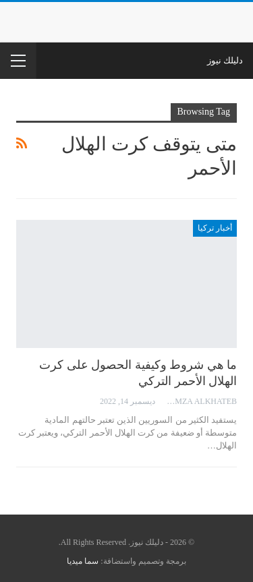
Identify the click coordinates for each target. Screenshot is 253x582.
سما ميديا (83, 561)
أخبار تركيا (215, 228)
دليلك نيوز (225, 60)
